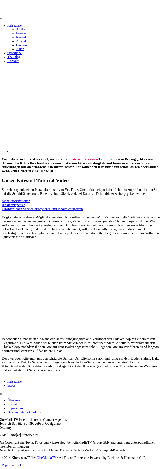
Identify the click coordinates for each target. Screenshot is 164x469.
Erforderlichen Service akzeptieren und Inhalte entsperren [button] (42, 209)
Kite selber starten (84, 159)
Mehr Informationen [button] (16, 201)
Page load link (12, 465)
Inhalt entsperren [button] (13, 205)
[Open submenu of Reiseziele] (23, 26)
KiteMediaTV (46, 458)
